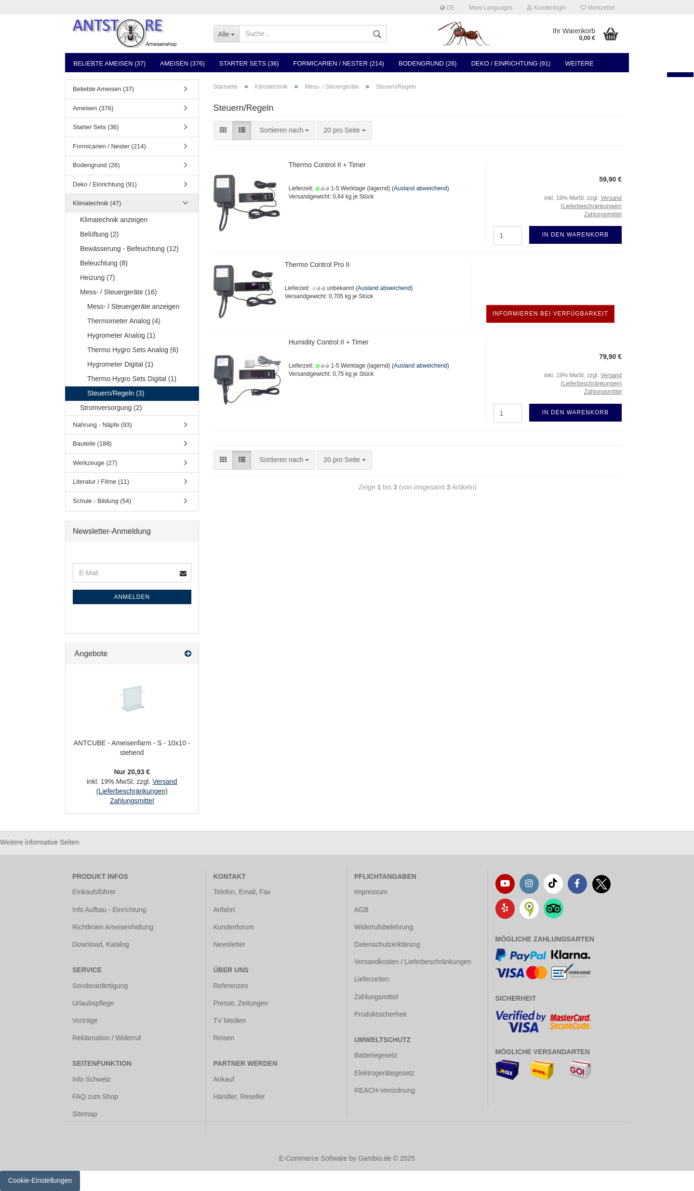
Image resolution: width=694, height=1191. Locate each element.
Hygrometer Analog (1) (121, 335)
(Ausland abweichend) (420, 188)
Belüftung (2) (99, 234)
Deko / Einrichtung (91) (511, 63)
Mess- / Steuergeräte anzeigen (133, 306)
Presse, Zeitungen (241, 1003)
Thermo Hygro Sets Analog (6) (132, 350)
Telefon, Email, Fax (242, 892)
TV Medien (230, 1020)
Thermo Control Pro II (317, 264)
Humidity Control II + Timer (329, 342)
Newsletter (229, 944)
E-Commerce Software (313, 1158)
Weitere (579, 63)
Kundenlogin (546, 7)
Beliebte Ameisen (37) (109, 63)
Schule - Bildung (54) (102, 500)
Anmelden (132, 597)
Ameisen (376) (182, 63)
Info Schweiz (91, 1079)
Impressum (370, 892)
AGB (361, 909)
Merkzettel (597, 7)
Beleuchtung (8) (104, 263)
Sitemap (84, 1114)
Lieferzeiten (371, 979)
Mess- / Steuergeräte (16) (118, 292)
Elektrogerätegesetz (384, 1073)
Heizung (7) (97, 277)
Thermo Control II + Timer (327, 165)
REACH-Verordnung (384, 1090)
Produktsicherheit (380, 1014)
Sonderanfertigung (100, 986)
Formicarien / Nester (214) (339, 63)
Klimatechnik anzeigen (113, 220)
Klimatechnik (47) (97, 203)
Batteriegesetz (376, 1055)
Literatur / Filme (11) (101, 481)
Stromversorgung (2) (111, 407)
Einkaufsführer (94, 892)
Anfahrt (224, 909)
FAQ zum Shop (95, 1096)
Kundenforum (234, 927)
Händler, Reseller (239, 1096)
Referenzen (231, 986)
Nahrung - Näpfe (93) (102, 424)
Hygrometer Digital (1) (120, 364)
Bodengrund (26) (428, 63)
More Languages (490, 7)
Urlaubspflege (93, 1003)
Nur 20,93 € (132, 772)
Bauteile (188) (92, 443)
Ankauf (224, 1079)
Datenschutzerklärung (387, 944)
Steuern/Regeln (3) (115, 393)
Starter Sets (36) (249, 63)
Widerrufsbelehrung (383, 927)
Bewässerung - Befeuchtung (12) (129, 248)
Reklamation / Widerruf (106, 1038)
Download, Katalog (100, 944)
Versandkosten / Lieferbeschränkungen (412, 962)
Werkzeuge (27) (95, 462)
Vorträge (85, 1020)
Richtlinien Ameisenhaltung (112, 927)
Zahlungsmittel (376, 997)
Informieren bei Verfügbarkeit (550, 313)
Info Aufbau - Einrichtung (109, 909)
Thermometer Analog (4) (123, 321)
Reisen (224, 1038)
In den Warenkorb (575, 234)
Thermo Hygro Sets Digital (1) (131, 379)
